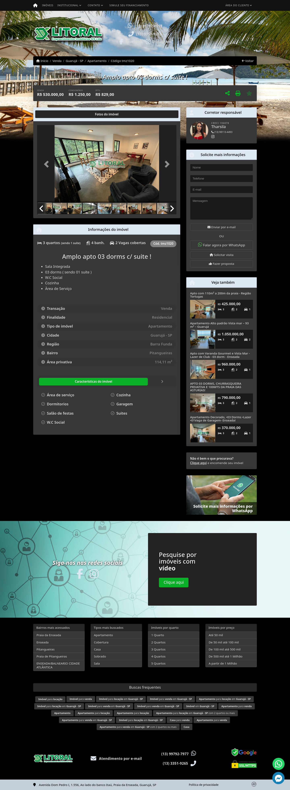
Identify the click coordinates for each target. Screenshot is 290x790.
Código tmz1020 (122, 61)
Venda (57, 61)
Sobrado (100, 656)
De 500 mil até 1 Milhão (225, 656)
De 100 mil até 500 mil (224, 649)
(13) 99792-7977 (148, 26)
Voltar (248, 61)
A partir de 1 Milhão (223, 663)
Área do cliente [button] (237, 5)
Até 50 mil (216, 635)
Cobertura (101, 642)
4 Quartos (158, 656)
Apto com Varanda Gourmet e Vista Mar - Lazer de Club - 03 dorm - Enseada (220, 355)
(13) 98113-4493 (221, 132)
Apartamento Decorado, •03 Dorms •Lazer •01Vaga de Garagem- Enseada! (220, 418)
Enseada (42, 642)
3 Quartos (158, 649)
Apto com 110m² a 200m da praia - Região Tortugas (220, 295)
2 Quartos (158, 642)
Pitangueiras (45, 649)
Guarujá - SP (74, 61)
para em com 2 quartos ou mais (195, 713)
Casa (97, 649)
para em (121, 699)
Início (42, 61)
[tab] (50, 114)
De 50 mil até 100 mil (224, 642)
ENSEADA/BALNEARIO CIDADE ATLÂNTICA (58, 665)
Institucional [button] (67, 5)
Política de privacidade (204, 785)
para (50, 699)
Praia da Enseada (48, 635)
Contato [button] (94, 5)
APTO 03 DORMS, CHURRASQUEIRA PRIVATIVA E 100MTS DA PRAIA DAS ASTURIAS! (215, 386)
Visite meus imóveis (233, 45)
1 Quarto (157, 635)
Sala (97, 663)
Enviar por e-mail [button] (221, 227)
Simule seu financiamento (129, 5)
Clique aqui (198, 463)
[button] (188, 33)
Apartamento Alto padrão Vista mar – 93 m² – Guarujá (219, 325)
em (200, 706)
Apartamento (97, 61)
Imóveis (47, 5)
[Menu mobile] (35, 5)
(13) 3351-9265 (149, 34)
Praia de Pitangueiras (51, 656)
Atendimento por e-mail (116, 758)
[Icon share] (130, 41)
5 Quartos (158, 663)
